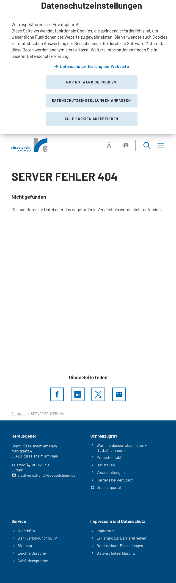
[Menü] (161, 145)
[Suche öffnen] (146, 145)
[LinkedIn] (78, 394)
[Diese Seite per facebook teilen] (57, 394)
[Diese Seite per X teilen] (98, 394)
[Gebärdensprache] (125, 145)
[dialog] (88, 67)
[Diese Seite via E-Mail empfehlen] (119, 394)
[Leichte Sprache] (109, 145)
